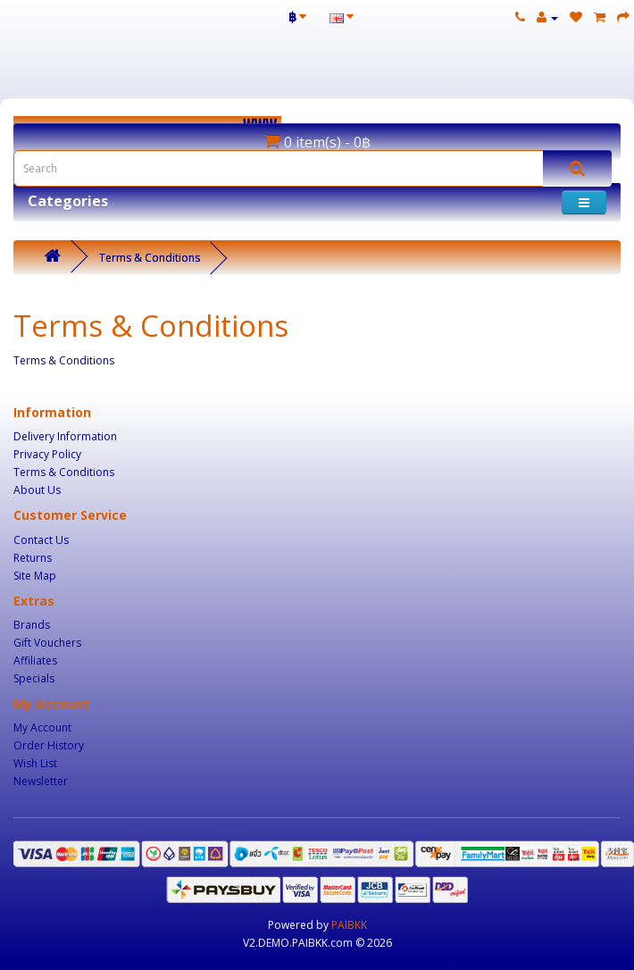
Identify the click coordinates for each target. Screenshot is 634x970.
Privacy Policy (47, 454)
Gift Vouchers (47, 642)
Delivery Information (65, 436)
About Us (37, 490)
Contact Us (41, 540)
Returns (32, 557)
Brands (31, 624)
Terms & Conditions (149, 257)
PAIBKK (349, 924)
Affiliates (35, 660)
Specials (33, 678)
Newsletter (40, 781)
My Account (42, 727)
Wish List (35, 763)
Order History (48, 745)
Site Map (34, 575)
